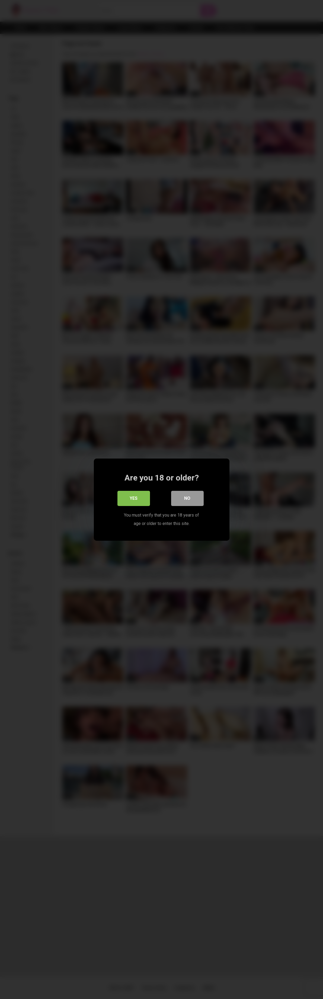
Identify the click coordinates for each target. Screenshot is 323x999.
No (187, 498)
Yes (133, 498)
